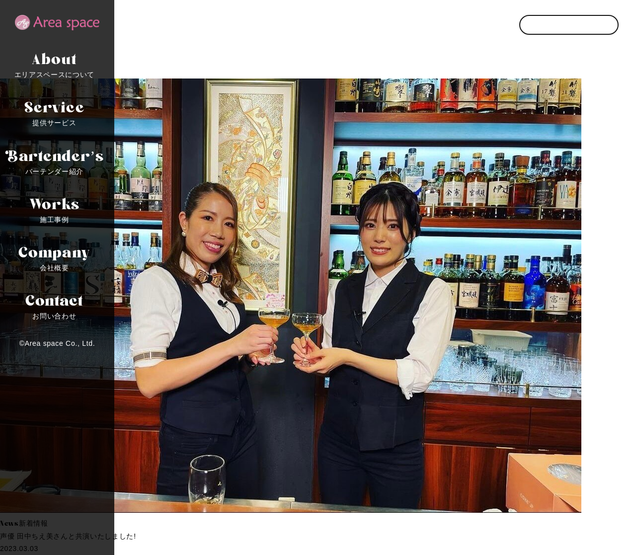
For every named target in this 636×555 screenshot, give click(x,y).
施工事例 (54, 208)
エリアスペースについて (54, 63)
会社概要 (54, 256)
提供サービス (54, 111)
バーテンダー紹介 (54, 160)
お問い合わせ (54, 304)
